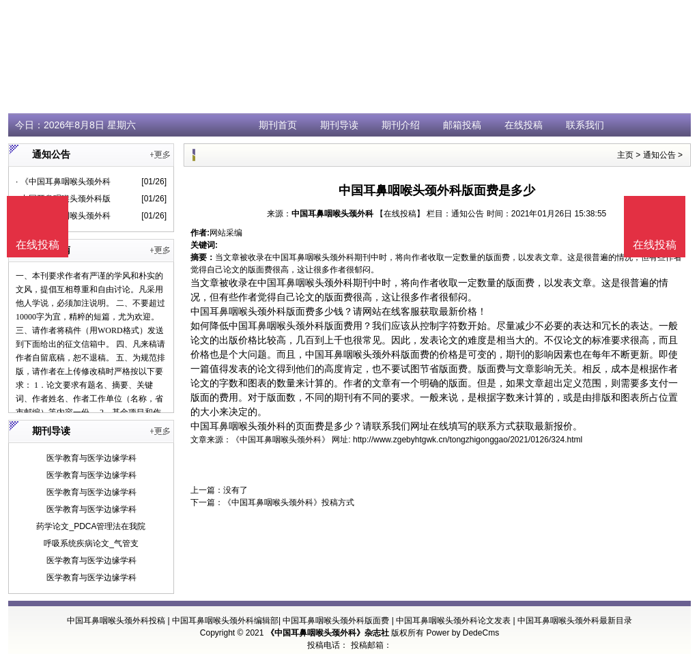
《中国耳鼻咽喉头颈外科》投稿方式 (288, 502)
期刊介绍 (401, 124)
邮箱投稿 (462, 124)
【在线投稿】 (400, 213)
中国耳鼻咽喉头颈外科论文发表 (453, 620)
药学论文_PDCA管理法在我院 (90, 526)
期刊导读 (339, 124)
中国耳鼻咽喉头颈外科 (332, 213)
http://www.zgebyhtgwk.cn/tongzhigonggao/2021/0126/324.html (467, 439)
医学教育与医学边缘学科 (91, 458)
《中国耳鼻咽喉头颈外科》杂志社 (327, 633)
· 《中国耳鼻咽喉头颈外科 (63, 181)
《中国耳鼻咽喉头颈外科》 (280, 439)
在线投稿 (523, 124)
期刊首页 (278, 124)
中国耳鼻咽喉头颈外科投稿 (116, 620)
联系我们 (585, 124)
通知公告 (659, 155)
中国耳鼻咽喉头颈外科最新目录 (574, 620)
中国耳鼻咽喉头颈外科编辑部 (225, 620)
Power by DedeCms (462, 633)
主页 (625, 155)
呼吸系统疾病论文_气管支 (91, 543)
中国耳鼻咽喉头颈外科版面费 (336, 620)
